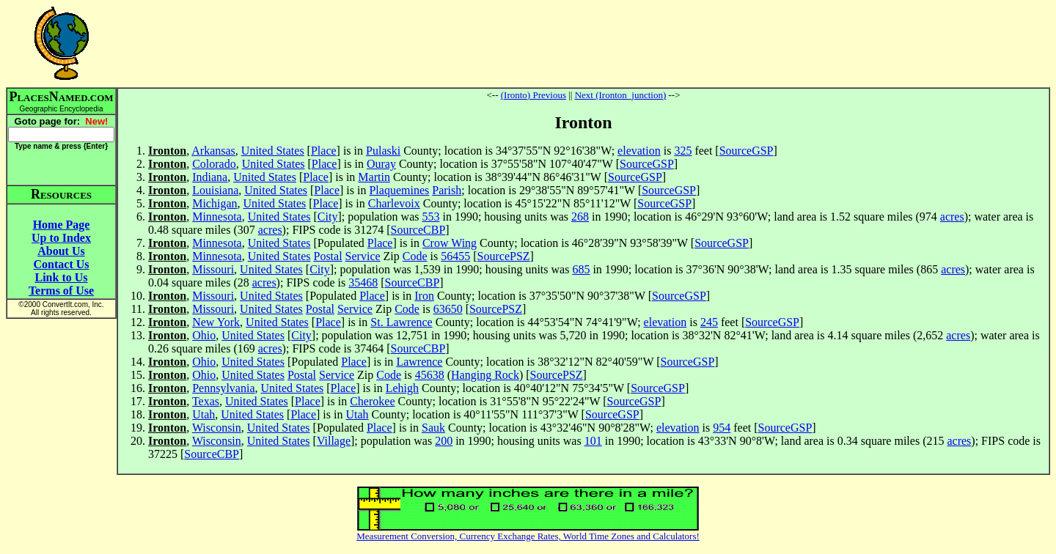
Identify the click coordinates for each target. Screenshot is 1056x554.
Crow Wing (449, 243)
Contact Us (61, 264)
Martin (374, 177)
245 (709, 322)
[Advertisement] (584, 43)
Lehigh (402, 388)
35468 (363, 282)
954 (721, 427)
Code (415, 256)
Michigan (214, 203)
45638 (429, 375)
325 (683, 150)
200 (443, 441)
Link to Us (60, 277)
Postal (327, 256)
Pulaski (383, 150)
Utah (203, 414)
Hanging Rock (485, 375)
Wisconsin (216, 427)
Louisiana (215, 190)
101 (593, 441)
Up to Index (61, 238)
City (328, 216)
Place (324, 150)
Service (363, 256)
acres (952, 216)
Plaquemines (399, 190)
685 (581, 269)
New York (216, 322)
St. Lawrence (401, 322)
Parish (446, 190)
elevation (639, 150)
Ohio (204, 335)
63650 (448, 309)
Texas (205, 401)
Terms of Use (61, 290)
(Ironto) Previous (533, 94)
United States (272, 150)
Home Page (61, 224)
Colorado (214, 164)
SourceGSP (746, 150)
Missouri (213, 269)
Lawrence (419, 361)
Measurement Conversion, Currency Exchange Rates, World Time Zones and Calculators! (528, 536)
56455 (455, 256)
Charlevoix (394, 203)
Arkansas (213, 150)
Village (334, 441)
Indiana (209, 177)
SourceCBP (418, 230)
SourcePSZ (503, 256)
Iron (424, 295)
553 (430, 216)
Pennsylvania (223, 388)
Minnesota (217, 216)
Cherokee (372, 401)
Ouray (381, 164)
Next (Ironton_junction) (621, 94)
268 (580, 216)
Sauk (433, 427)
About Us (60, 251)
